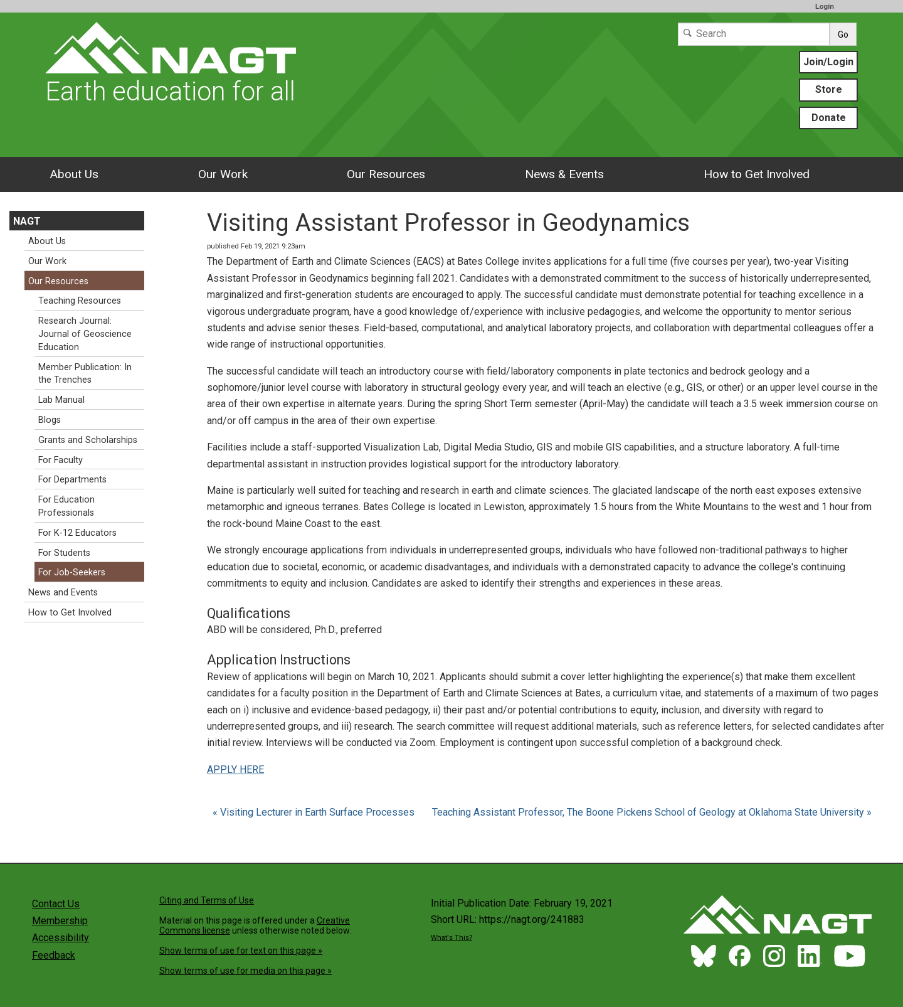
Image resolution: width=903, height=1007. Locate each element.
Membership (60, 921)
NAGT (27, 221)
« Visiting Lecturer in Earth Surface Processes (315, 812)
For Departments (72, 479)
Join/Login (828, 62)
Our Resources (386, 174)
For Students (64, 553)
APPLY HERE (235, 769)
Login (824, 6)
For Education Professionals (66, 506)
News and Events (63, 592)
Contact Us (56, 904)
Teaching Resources (79, 301)
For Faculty (60, 460)
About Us (74, 174)
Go (843, 34)
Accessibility (60, 938)
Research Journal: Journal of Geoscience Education (85, 334)
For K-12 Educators (77, 533)
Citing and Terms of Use (206, 900)
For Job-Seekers (71, 572)
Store (828, 89)
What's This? (451, 938)
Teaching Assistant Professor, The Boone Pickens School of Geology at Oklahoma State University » (652, 812)
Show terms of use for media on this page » (245, 971)
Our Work (223, 174)
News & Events (564, 174)
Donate (828, 118)
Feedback (53, 955)
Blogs (49, 420)
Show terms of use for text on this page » (240, 951)
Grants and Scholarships (87, 440)
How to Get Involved (757, 174)
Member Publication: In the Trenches (85, 374)
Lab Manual (61, 400)
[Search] (754, 34)
